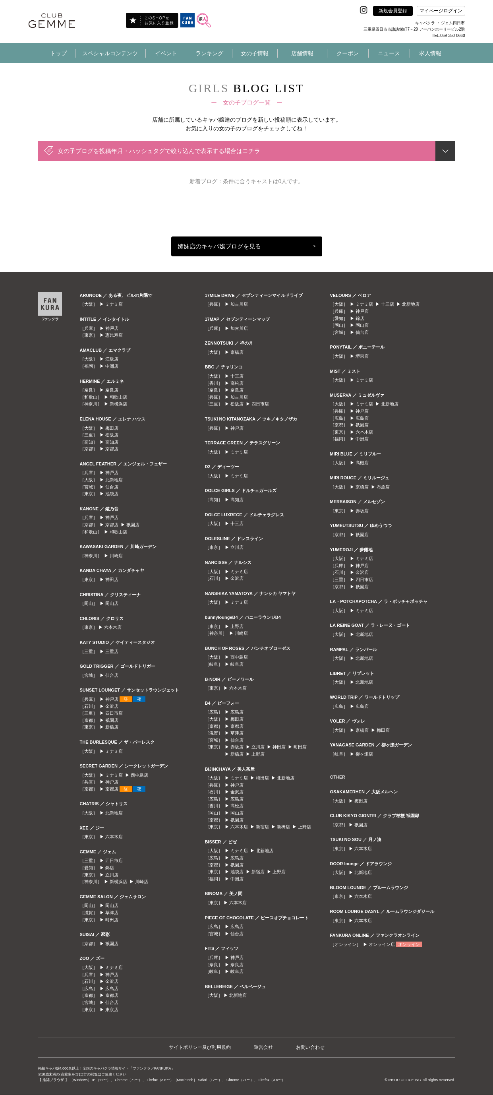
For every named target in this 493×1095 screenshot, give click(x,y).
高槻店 (362, 462)
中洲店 (111, 366)
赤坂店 (237, 746)
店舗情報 (302, 53)
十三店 (237, 376)
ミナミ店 (114, 304)
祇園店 (132, 524)
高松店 (237, 383)
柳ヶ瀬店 (364, 754)
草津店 (111, 912)
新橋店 (111, 727)
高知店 (111, 442)
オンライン (409, 944)
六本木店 (113, 627)
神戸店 (111, 328)
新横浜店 (118, 403)
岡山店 (111, 603)
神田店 (111, 579)
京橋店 (237, 352)
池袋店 (111, 493)
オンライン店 (382, 944)
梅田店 (111, 428)
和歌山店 (118, 397)
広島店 (111, 988)
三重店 (111, 651)
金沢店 (111, 706)
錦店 (109, 867)
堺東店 (362, 356)
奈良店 (111, 390)
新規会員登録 (393, 11)
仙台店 (111, 487)
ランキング (209, 53)
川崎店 (116, 555)
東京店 (111, 1009)
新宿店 (262, 826)
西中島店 (139, 775)
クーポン (347, 53)
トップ (58, 53)
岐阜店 (237, 664)
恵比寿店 (114, 335)
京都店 (111, 448)
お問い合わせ (310, 1047)
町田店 (111, 919)
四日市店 (114, 713)
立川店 (111, 874)
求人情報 (430, 53)
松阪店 (111, 434)
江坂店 (111, 359)
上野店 (237, 626)
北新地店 (114, 479)
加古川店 (239, 304)
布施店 (383, 487)
